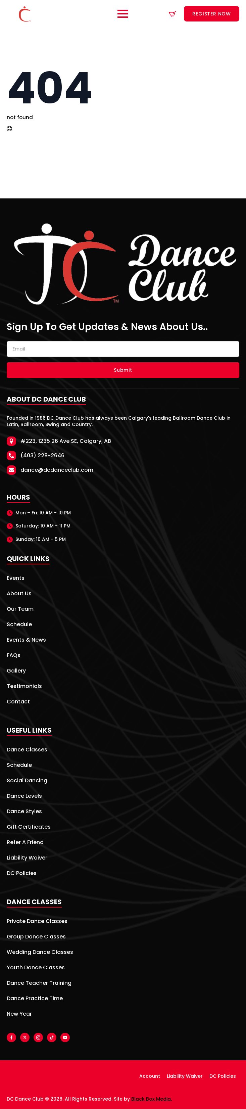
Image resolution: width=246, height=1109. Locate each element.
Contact (18, 702)
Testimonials (24, 687)
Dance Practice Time (35, 999)
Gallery (16, 671)
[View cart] (172, 14)
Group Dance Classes (36, 937)
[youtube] (65, 1037)
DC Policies (22, 874)
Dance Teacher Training (39, 983)
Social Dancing (27, 781)
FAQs (13, 656)
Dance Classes (27, 750)
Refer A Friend (25, 843)
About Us (19, 594)
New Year (19, 1014)
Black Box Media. (151, 1099)
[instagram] (38, 1037)
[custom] (51, 1037)
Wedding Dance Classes (40, 953)
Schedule (19, 625)
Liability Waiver (27, 858)
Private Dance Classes (37, 922)
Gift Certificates (29, 827)
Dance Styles (24, 812)
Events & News (26, 640)
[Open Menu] (122, 13)
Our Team (20, 609)
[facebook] (11, 1037)
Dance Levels (24, 796)
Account (149, 1076)
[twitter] (25, 1037)
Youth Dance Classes (36, 968)
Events (15, 578)
